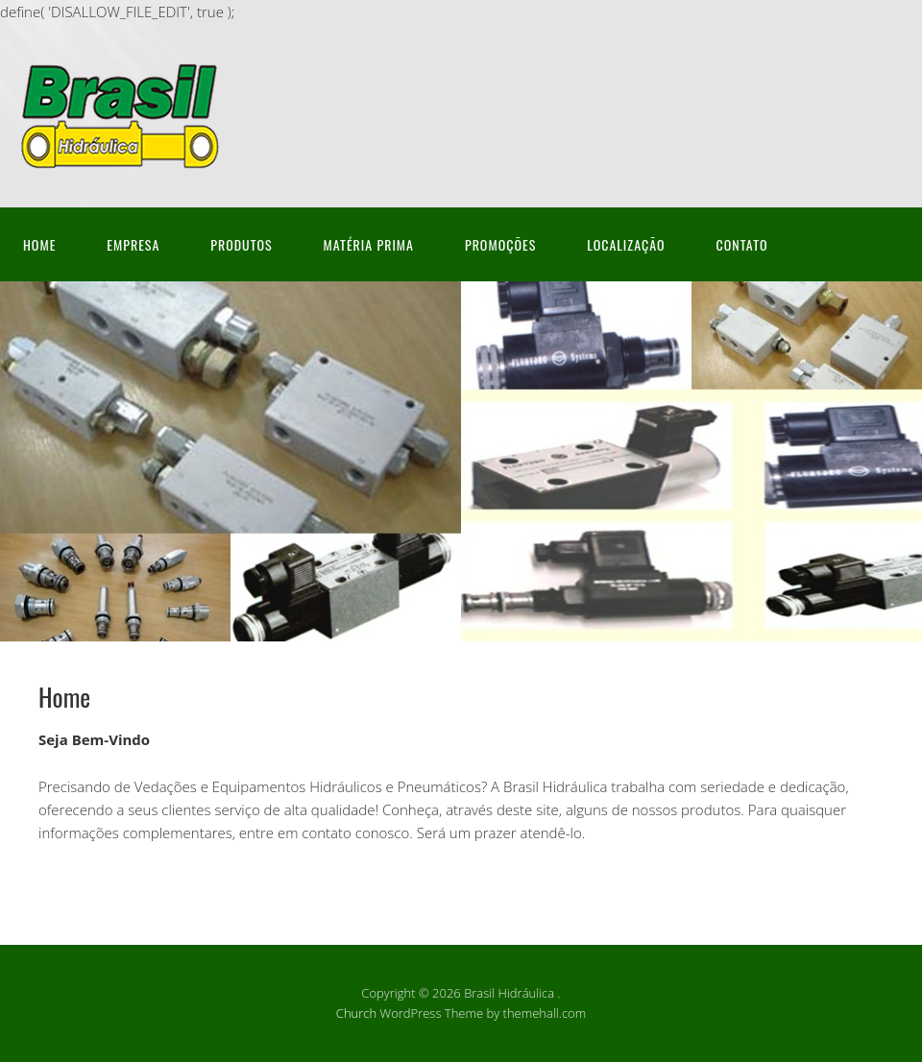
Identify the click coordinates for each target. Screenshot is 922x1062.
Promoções (500, 244)
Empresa (133, 244)
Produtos (241, 244)
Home (39, 244)
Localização (626, 244)
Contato (742, 244)
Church (356, 1013)
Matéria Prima (369, 244)
